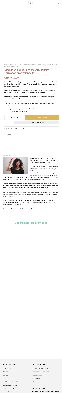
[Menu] (3, 2)
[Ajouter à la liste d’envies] (36, 103)
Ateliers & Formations (15, 45)
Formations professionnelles (29, 45)
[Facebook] (14, 115)
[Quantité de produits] (8, 99)
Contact (5, 361)
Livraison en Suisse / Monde (40, 354)
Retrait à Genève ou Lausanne (40, 357)
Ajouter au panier (36, 99)
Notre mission (7, 354)
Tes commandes (36, 364)
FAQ (33, 367)
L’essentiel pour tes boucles (10, 377)
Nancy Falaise (54, 159)
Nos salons (6, 357)
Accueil (6, 45)
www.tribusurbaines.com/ (10, 371)
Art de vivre (6, 381)
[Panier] (59, 3)
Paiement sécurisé (37, 361)
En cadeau (6, 384)
